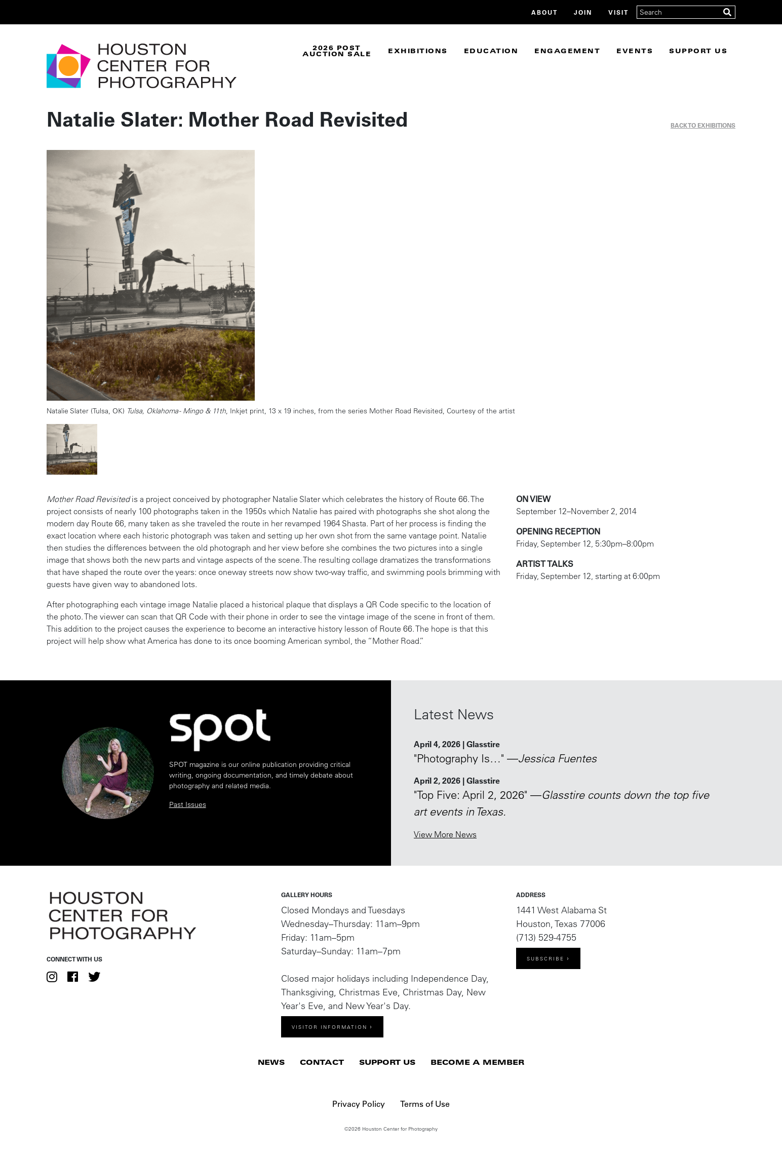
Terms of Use (425, 1103)
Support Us (698, 51)
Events (634, 51)
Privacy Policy (358, 1103)
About (544, 12)
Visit (618, 12)
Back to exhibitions (703, 125)
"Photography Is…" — (505, 758)
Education (491, 51)
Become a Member (477, 1062)
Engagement (567, 51)
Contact (322, 1062)
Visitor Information (329, 1027)
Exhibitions (418, 51)
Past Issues (187, 804)
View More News (445, 834)
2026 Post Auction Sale (336, 51)
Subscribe (545, 958)
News (271, 1062)
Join (583, 12)
